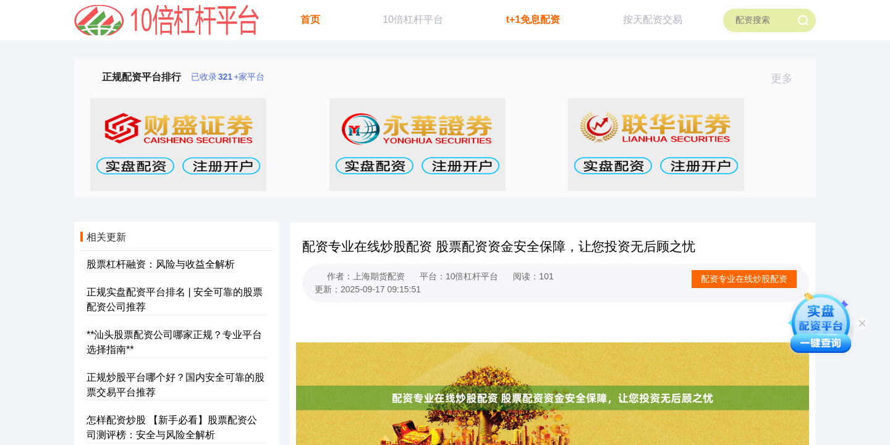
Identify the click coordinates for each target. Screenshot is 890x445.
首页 (310, 19)
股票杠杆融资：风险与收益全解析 (161, 264)
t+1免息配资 (533, 19)
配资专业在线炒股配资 (744, 279)
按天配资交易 (652, 19)
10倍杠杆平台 (413, 19)
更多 (787, 78)
